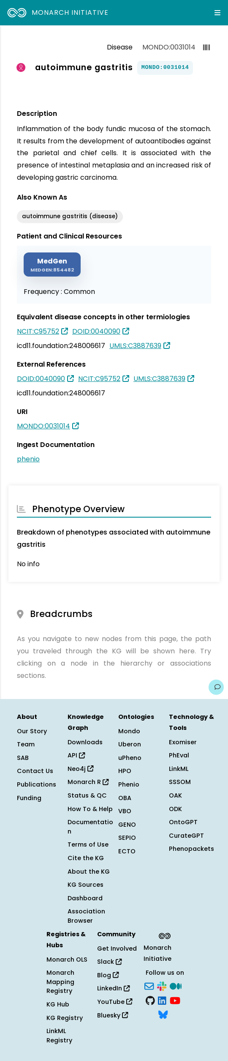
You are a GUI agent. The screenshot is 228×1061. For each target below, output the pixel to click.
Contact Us (35, 771)
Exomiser (183, 742)
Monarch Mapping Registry (60, 981)
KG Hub (57, 1004)
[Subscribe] (149, 985)
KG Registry (64, 1018)
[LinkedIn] (162, 999)
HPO (124, 771)
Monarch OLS (66, 959)
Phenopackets (191, 848)
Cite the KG (86, 858)
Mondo (129, 731)
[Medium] (176, 985)
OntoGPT (183, 822)
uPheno (129, 758)
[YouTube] (175, 999)
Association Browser (86, 916)
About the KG (89, 871)
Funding (29, 798)
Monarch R (88, 782)
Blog (108, 975)
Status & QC (87, 795)
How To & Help (90, 809)
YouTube (114, 1002)
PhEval (179, 755)
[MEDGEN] (52, 264)
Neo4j (80, 769)
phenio (28, 459)
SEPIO (127, 837)
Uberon (129, 744)
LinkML (178, 769)
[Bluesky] (163, 1014)
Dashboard (85, 898)
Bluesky (112, 1015)
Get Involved (117, 948)
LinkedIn (113, 988)
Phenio (128, 784)
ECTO (127, 851)
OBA (124, 798)
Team (26, 744)
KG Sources (85, 884)
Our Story (32, 731)
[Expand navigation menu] (217, 12)
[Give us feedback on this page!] (216, 687)
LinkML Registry (59, 1036)
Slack (109, 961)
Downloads (85, 742)
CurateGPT (186, 835)
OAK (175, 795)
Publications (36, 784)
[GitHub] (150, 999)
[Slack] (161, 985)
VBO (124, 811)
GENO (127, 824)
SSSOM (180, 782)
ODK (175, 809)
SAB (23, 758)
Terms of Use (88, 844)
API (76, 755)
